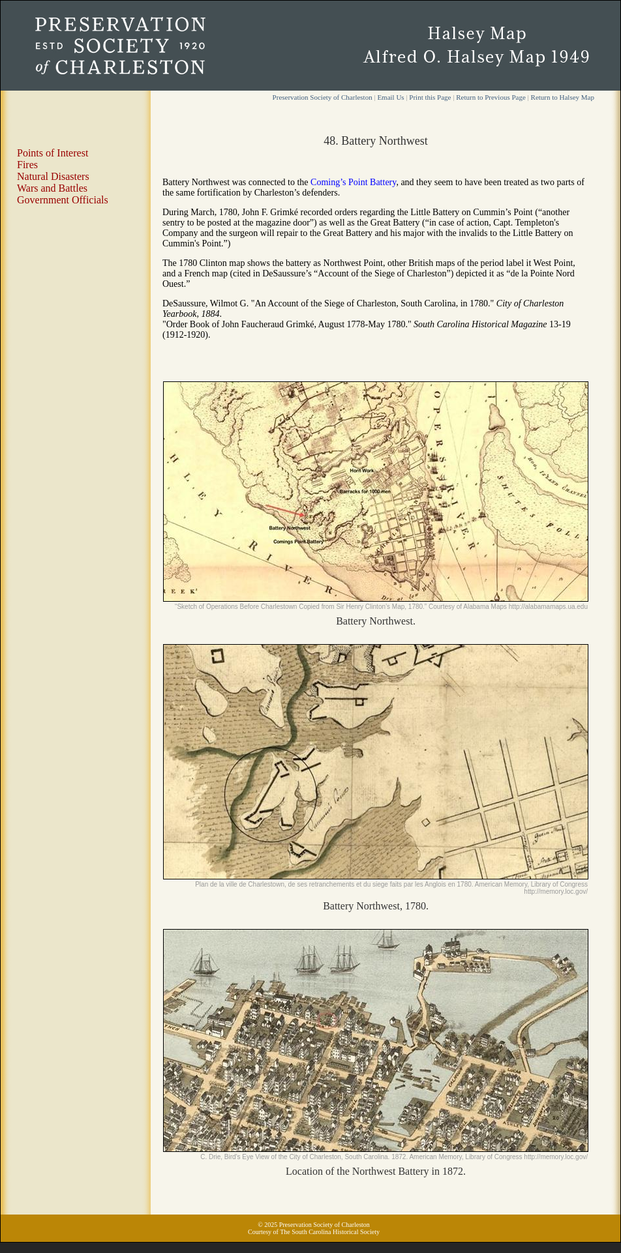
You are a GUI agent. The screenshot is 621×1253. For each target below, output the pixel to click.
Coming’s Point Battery (353, 182)
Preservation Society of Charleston (322, 97)
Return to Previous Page (491, 97)
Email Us (390, 97)
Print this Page (430, 97)
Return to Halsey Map (562, 97)
